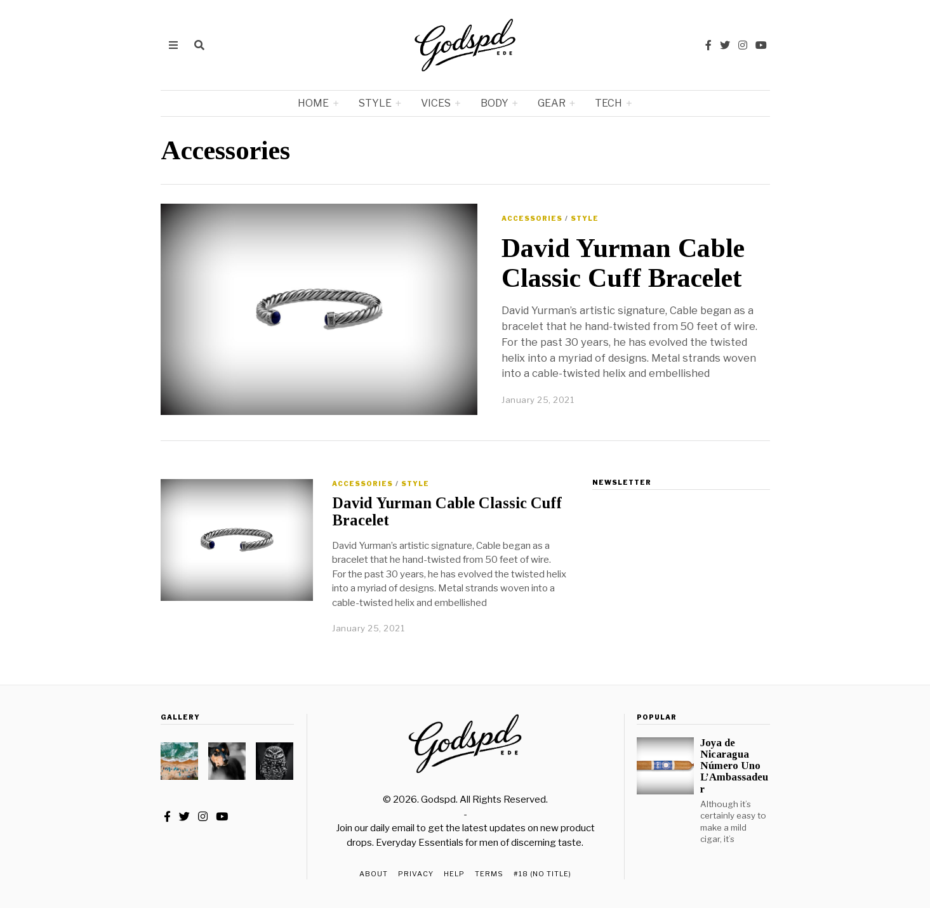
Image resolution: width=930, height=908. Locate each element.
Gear (552, 103)
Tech (608, 103)
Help (454, 873)
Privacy (416, 873)
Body (494, 103)
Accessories (532, 218)
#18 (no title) (542, 873)
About (373, 873)
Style (375, 103)
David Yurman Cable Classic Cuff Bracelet (623, 263)
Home (313, 103)
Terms (489, 873)
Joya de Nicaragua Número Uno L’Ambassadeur (734, 766)
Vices (436, 103)
